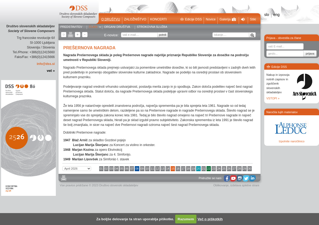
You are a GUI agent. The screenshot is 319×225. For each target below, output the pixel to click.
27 (234, 168)
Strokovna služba (152, 27)
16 (177, 168)
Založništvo (135, 19)
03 (111, 168)
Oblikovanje (221, 185)
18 (188, 168)
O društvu (110, 19)
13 (162, 168)
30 (249, 168)
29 (244, 168)
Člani (93, 27)
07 (131, 168)
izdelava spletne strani (244, 185)
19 (193, 168)
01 (101, 168)
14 (167, 168)
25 (224, 168)
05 (121, 168)
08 (136, 168)
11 (152, 168)
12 (157, 168)
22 (208, 168)
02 (106, 168)
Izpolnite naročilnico (292, 141)
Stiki (253, 19)
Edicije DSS (191, 19)
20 (198, 168)
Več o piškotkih (210, 219)
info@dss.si (46, 64)
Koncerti (158, 19)
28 (239, 168)
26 (229, 168)
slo (266, 14)
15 (172, 168)
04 (116, 168)
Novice (211, 19)
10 (147, 168)
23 (213, 168)
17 (183, 168)
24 (218, 168)
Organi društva (117, 27)
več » (51, 71)
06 (126, 168)
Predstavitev (71, 27)
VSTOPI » (272, 98)
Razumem (186, 219)
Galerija (228, 19)
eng (276, 14)
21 (203, 168)
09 (142, 168)
